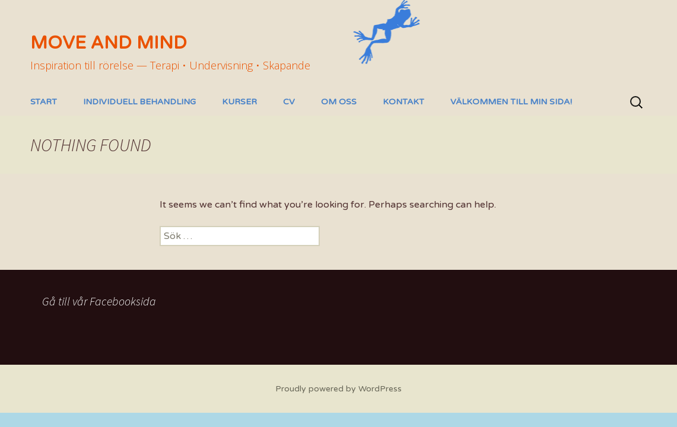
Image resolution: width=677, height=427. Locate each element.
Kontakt (403, 102)
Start (43, 102)
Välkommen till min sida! (511, 102)
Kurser (239, 102)
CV (289, 102)
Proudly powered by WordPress (338, 389)
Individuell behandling (139, 102)
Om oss (339, 102)
